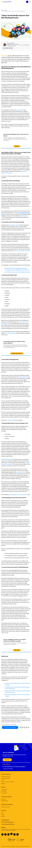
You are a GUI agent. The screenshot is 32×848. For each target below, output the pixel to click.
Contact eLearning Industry (8, 824)
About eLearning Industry (7, 822)
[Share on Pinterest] (12, 48)
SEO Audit (17, 650)
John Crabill (11, 43)
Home (2, 10)
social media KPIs (23, 377)
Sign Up (17, 146)
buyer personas (20, 472)
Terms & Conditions (19, 846)
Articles (2, 780)
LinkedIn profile (11, 420)
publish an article (14, 225)
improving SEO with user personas (18, 494)
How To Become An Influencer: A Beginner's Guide (17, 272)
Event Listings (4, 792)
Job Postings (3, 791)
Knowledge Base (5, 820)
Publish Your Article (17, 353)
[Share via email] (10, 48)
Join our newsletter (10, 333)
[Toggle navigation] (30, 2)
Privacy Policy (27, 846)
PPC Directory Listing (5, 806)
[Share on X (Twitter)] (6, 48)
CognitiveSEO (20, 110)
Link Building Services (5, 778)
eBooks (2, 814)
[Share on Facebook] (4, 48)
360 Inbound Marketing (6, 776)
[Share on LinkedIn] (8, 48)
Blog (6, 10)
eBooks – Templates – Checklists (7, 781)
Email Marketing (4, 800)
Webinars (3, 783)
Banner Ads (3, 799)
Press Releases (4, 789)
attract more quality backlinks (22, 250)
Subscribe (7, 759)
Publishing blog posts (6, 459)
